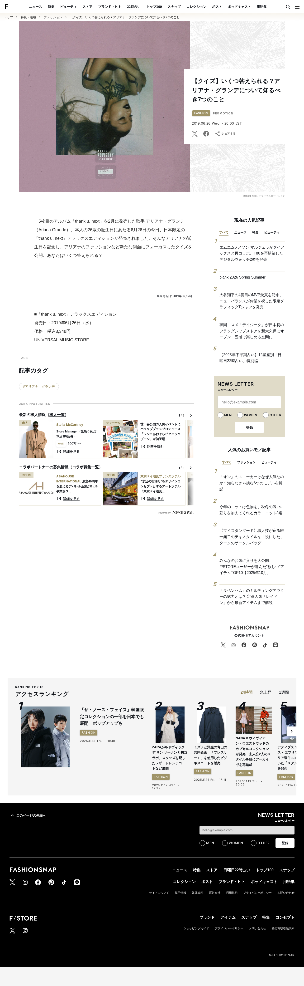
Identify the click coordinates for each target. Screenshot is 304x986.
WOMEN (250, 415)
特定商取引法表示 (283, 928)
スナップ (174, 6)
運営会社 (214, 892)
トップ (8, 17)
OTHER (275, 415)
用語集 (262, 6)
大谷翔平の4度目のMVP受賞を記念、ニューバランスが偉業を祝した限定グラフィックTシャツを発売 (251, 301)
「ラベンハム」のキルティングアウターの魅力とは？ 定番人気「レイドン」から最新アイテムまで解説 (251, 597)
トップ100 (154, 6)
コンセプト (285, 917)
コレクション (196, 6)
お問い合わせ (285, 892)
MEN (228, 415)
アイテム (228, 917)
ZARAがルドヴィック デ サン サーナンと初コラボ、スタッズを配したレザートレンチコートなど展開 (169, 757)
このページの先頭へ (28, 815)
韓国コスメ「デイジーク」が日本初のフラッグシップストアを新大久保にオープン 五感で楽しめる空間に (251, 331)
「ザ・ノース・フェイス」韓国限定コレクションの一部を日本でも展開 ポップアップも (112, 716)
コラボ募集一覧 (85, 467)
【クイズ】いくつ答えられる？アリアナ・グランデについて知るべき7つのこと (125, 17)
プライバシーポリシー (257, 892)
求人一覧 (57, 415)
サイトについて (159, 892)
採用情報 (180, 892)
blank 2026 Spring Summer (242, 277)
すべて (223, 232)
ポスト (217, 6)
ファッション (53, 17)
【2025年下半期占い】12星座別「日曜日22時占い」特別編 (250, 358)
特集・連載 (28, 17)
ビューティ (68, 6)
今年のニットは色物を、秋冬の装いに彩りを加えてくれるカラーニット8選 (251, 510)
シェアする (225, 134)
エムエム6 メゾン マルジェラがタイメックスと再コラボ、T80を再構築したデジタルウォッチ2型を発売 (252, 253)
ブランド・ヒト (109, 6)
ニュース (35, 6)
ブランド (207, 917)
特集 (51, 6)
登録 (249, 427)
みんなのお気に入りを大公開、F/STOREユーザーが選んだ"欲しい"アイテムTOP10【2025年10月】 (251, 567)
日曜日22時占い (236, 870)
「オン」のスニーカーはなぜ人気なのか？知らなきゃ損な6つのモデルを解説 (251, 483)
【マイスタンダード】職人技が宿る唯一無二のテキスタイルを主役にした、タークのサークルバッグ (251, 537)
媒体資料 (197, 892)
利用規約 (232, 892)
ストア (87, 6)
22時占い (134, 6)
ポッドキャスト (239, 6)
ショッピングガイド (196, 928)
